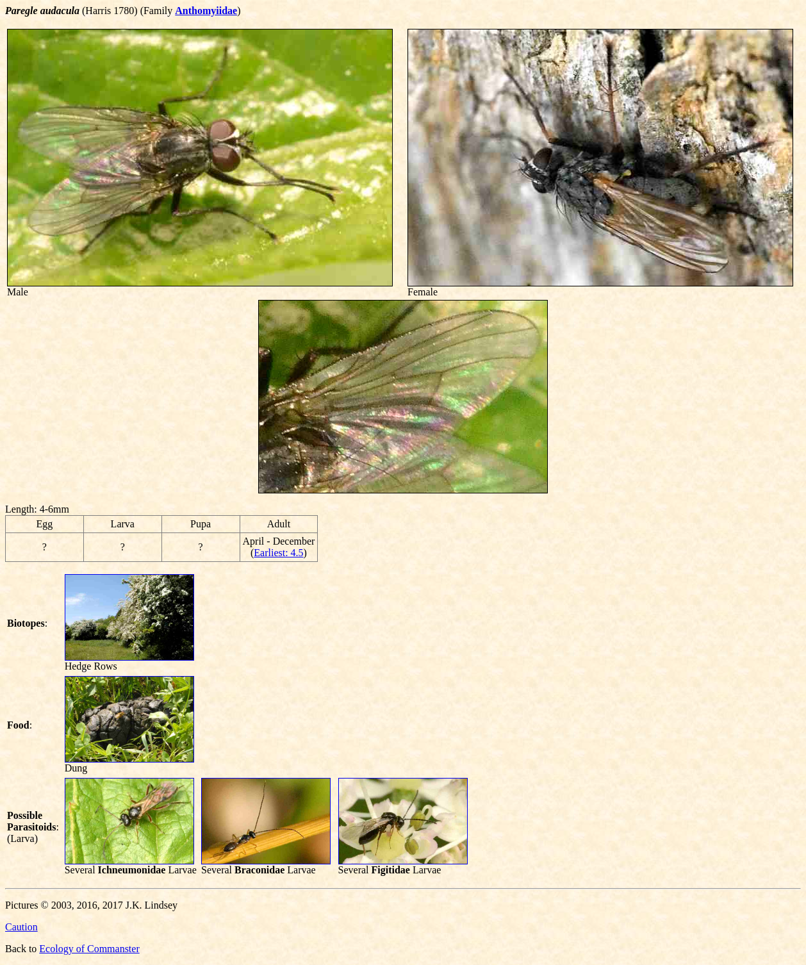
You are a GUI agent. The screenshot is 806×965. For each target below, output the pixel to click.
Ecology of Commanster (89, 948)
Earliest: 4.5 (278, 552)
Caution (21, 926)
